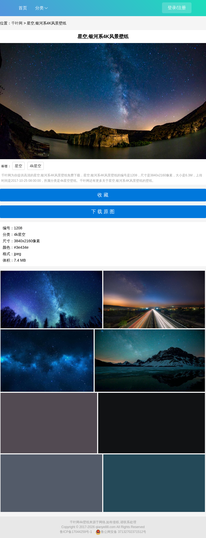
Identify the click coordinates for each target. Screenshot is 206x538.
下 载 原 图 (103, 211)
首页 (23, 8)
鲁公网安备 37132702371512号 (120, 532)
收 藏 (102, 195)
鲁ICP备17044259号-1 (76, 532)
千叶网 (17, 23)
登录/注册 (177, 7)
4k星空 (35, 166)
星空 (18, 166)
